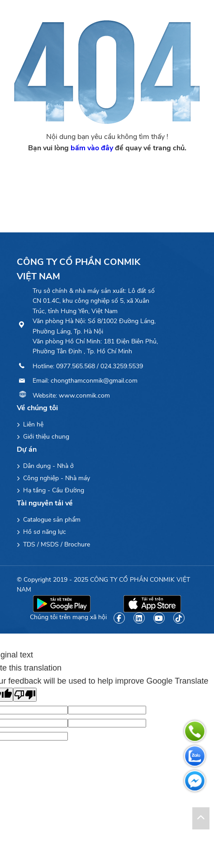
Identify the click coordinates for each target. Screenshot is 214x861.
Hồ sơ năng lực (41, 532)
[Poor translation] (25, 695)
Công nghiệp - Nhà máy (53, 478)
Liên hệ (30, 424)
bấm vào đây (92, 148)
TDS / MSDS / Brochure (53, 544)
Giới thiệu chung (43, 436)
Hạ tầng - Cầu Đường (50, 490)
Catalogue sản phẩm (49, 519)
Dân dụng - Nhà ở (45, 466)
